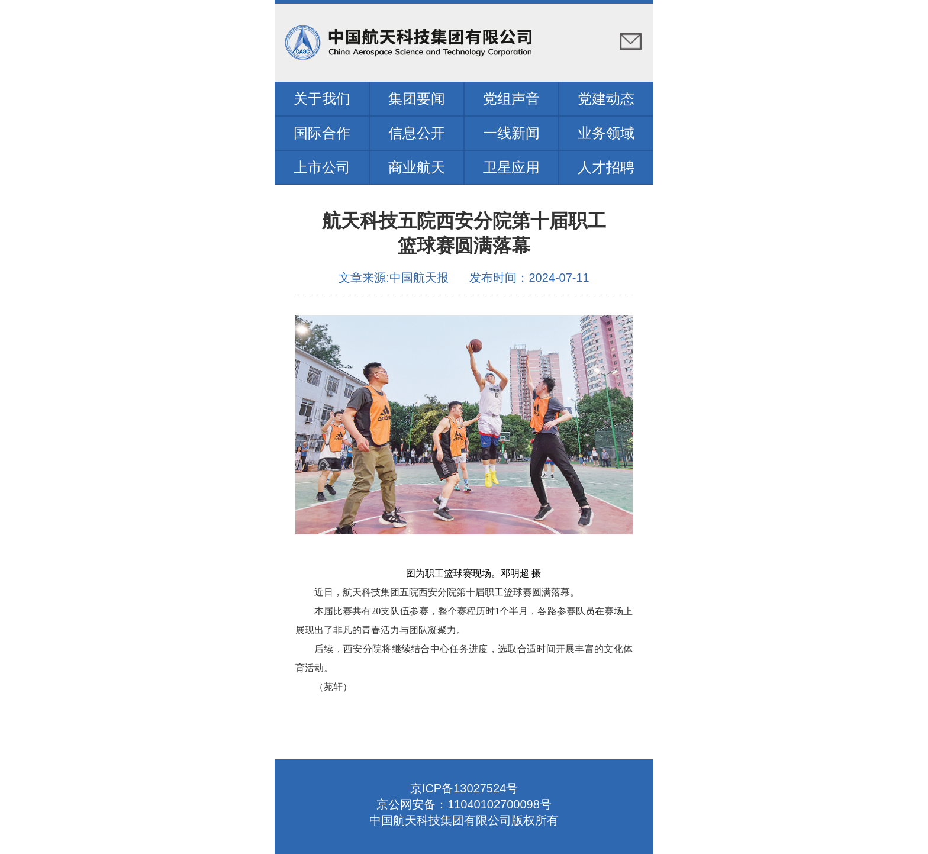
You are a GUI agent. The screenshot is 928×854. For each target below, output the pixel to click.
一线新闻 (511, 133)
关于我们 (322, 99)
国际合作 (322, 133)
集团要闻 (416, 99)
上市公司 (322, 167)
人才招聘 (606, 167)
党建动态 (606, 99)
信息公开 (416, 133)
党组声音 (511, 99)
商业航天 (416, 167)
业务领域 (606, 133)
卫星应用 (511, 167)
